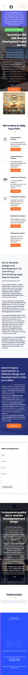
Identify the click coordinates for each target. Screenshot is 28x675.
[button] (12, 2)
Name (4, 455)
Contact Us (14, 426)
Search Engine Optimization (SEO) (11, 281)
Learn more (15, 149)
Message (4, 473)
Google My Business (7, 384)
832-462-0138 (14, 660)
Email (3, 467)
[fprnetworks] (14, 635)
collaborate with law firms (13, 74)
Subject (4, 461)
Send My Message (7, 487)
